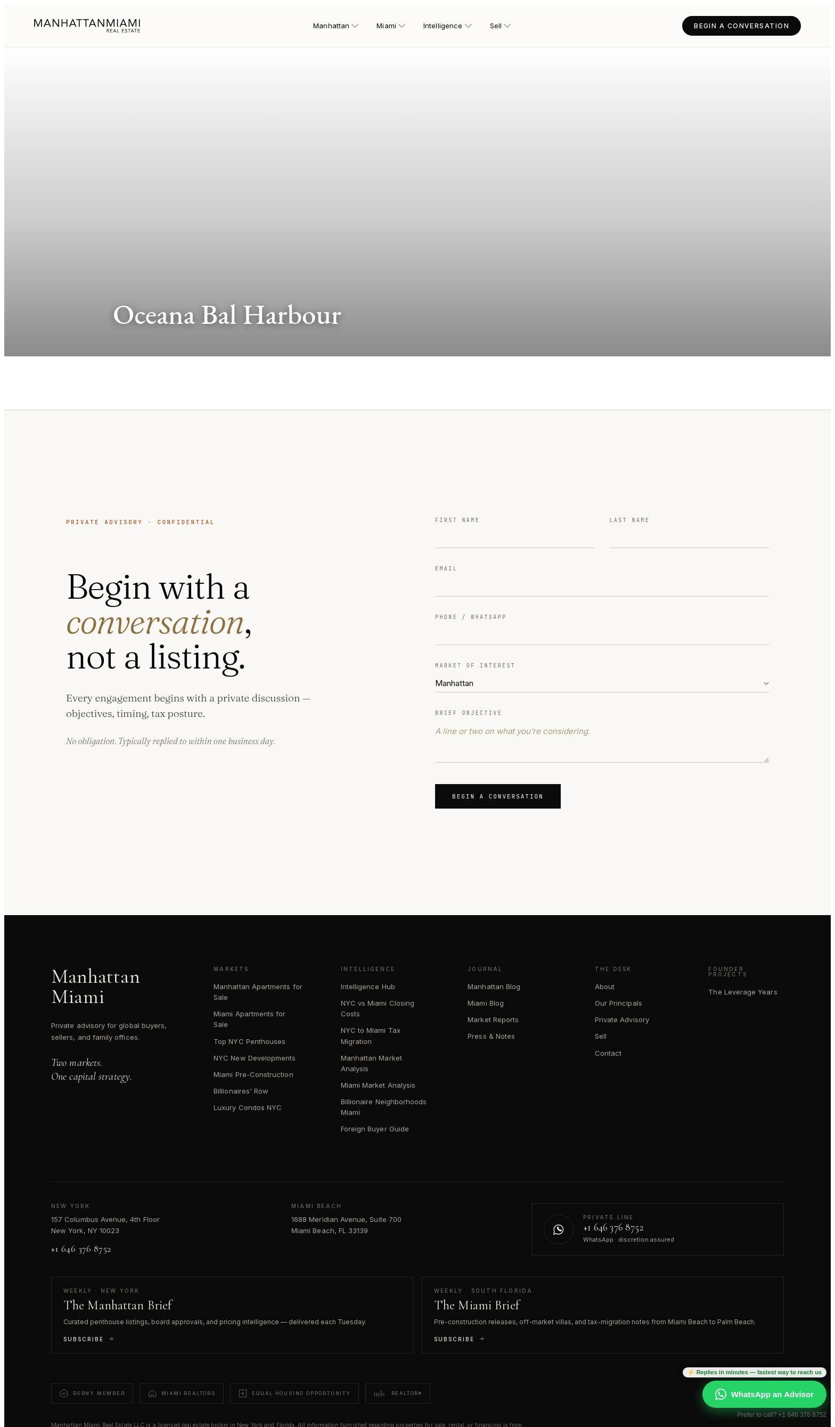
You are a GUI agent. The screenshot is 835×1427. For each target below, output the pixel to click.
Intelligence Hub (368, 986)
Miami (390, 25)
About (605, 986)
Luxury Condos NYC (248, 1107)
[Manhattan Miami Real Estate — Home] (87, 25)
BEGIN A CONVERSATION (741, 26)
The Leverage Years (742, 992)
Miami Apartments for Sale (249, 1019)
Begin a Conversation (498, 796)
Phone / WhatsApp (470, 617)
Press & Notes (491, 1036)
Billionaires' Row (241, 1091)
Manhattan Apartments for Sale (258, 991)
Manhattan (335, 25)
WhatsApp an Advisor (764, 1394)
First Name (457, 520)
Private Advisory (622, 1019)
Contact (608, 1053)
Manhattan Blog (494, 986)
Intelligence (447, 25)
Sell (500, 25)
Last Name (630, 520)
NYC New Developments (255, 1058)
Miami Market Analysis (378, 1085)
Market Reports (493, 1019)
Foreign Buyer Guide (375, 1128)
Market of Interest (475, 665)
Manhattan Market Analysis (371, 1063)
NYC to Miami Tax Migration (370, 1035)
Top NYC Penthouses (249, 1041)
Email (446, 568)
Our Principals (618, 1003)
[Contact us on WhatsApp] (657, 1229)
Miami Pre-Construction (253, 1074)
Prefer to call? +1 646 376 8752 (781, 1414)
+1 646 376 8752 (81, 1248)
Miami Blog (486, 1003)
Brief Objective (468, 713)
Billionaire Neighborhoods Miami (384, 1106)
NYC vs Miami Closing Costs (377, 1008)
